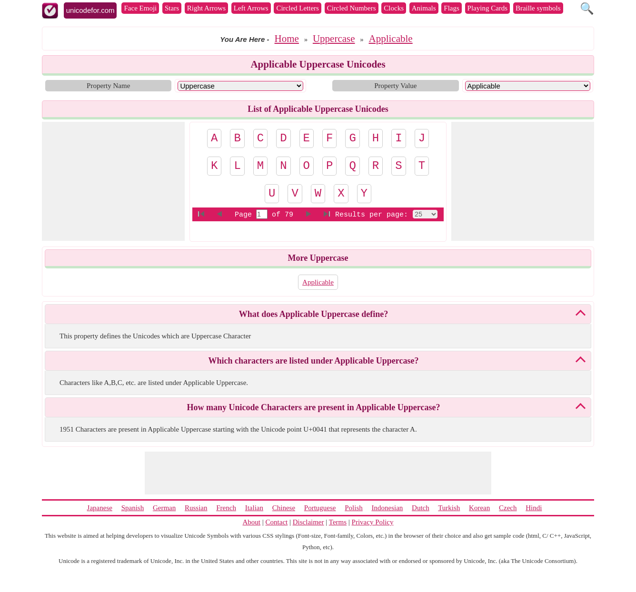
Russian (196, 508)
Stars (172, 8)
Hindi (534, 508)
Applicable (391, 38)
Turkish (449, 508)
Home (287, 38)
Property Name (108, 85)
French (226, 508)
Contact (277, 522)
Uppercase (334, 38)
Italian (254, 508)
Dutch (420, 508)
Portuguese (320, 508)
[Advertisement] (113, 181)
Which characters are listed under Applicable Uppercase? (314, 360)
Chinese (283, 508)
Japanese (99, 508)
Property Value (395, 85)
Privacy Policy (373, 522)
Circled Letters (297, 8)
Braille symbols (538, 8)
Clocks (394, 8)
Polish (354, 508)
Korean (479, 508)
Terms (338, 522)
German (164, 508)
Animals (424, 8)
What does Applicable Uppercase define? (313, 314)
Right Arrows (206, 8)
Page (245, 215)
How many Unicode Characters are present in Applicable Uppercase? (313, 407)
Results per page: (371, 215)
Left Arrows (251, 8)
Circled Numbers (351, 8)
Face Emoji (140, 8)
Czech (508, 508)
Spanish (132, 508)
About (252, 522)
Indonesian (387, 508)
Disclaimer (308, 522)
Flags (451, 8)
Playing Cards (487, 8)
